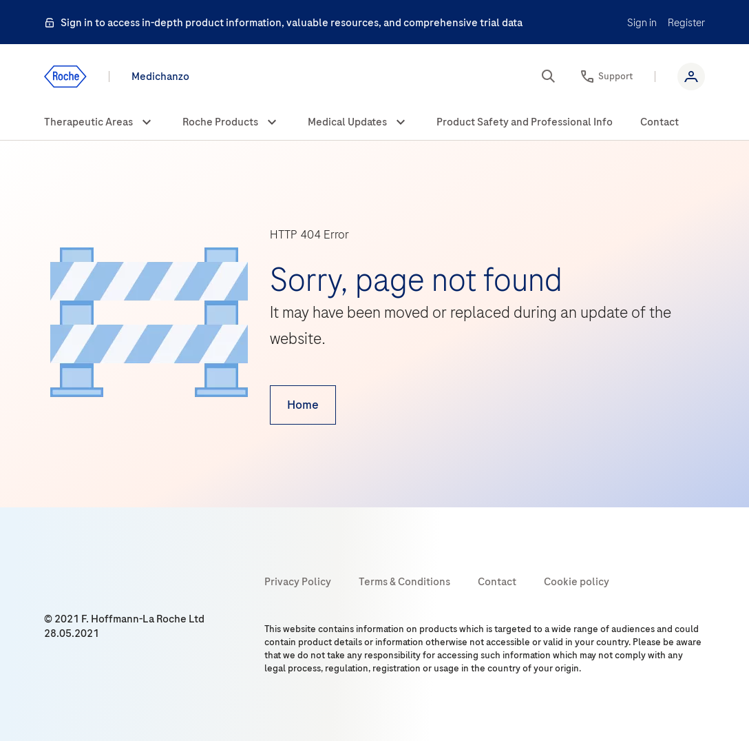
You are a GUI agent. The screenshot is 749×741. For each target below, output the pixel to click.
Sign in (642, 22)
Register (686, 22)
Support (615, 76)
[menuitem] (99, 122)
